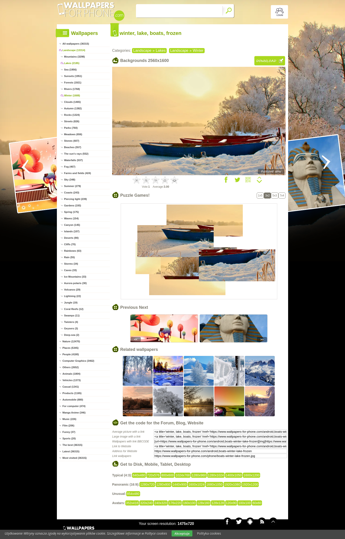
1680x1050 (214, 484)
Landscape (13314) (73, 50)
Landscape (142, 50)
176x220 (175, 503)
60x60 (257, 503)
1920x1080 (232, 484)
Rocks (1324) (72, 114)
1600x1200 (251, 475)
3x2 (267, 195)
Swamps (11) (72, 315)
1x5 (260, 195)
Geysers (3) (71, 328)
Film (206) (68, 425)
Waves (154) (71, 218)
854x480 (133, 494)
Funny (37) (68, 432)
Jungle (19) (70, 302)
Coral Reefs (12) (73, 309)
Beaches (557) (72, 147)
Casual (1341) (70, 386)
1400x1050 (234, 475)
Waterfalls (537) (73, 160)
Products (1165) (72, 393)
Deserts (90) (71, 237)
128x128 (218, 503)
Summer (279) (72, 186)
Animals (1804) (71, 373)
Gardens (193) (72, 205)
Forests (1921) (72, 82)
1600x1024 (196, 484)
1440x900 (179, 484)
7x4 (282, 195)
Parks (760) (71, 127)
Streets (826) (71, 121)
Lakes (161, 50)
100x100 (244, 503)
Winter (198, 50)
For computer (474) (74, 406)
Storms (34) (71, 263)
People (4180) (70, 354)
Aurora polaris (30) (75, 283)
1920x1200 (250, 484)
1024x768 (183, 475)
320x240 (146, 503)
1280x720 (147, 484)
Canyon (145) (72, 225)
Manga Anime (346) (74, 412)
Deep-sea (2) (71, 335)
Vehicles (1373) (71, 380)
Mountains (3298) (74, 56)
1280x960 (199, 475)
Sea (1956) (70, 69)
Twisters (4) (71, 322)
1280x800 (163, 484)
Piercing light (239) (75, 199)
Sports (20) (69, 438)
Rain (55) (69, 257)
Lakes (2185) (71, 63)
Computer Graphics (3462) (78, 360)
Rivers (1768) (72, 89)
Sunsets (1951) (73, 76)
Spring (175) (71, 212)
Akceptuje (181, 533)
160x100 (189, 503)
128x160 (203, 503)
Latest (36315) (70, 451)
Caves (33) (70, 270)
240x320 (160, 503)
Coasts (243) (71, 192)
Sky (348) (69, 179)
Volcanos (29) (72, 289)
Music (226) (69, 419)
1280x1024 (216, 475)
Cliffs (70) (70, 244)
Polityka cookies (209, 533)
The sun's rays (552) (76, 153)
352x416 (132, 503)
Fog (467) (69, 166)
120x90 (231, 503)
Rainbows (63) (72, 250)
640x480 (139, 475)
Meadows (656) (73, 134)
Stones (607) (71, 140)
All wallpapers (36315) (75, 43)
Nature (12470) (71, 341)
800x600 (167, 475)
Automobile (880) (72, 399)
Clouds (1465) (72, 102)
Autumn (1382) (73, 108)
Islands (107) (72, 231)
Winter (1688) (72, 95)
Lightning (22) (72, 296)
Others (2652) (70, 367)
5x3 (274, 195)
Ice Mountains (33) (75, 276)
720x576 (153, 475)
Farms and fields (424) (77, 173)
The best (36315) (72, 445)
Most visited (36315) (74, 457)
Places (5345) (70, 347)
